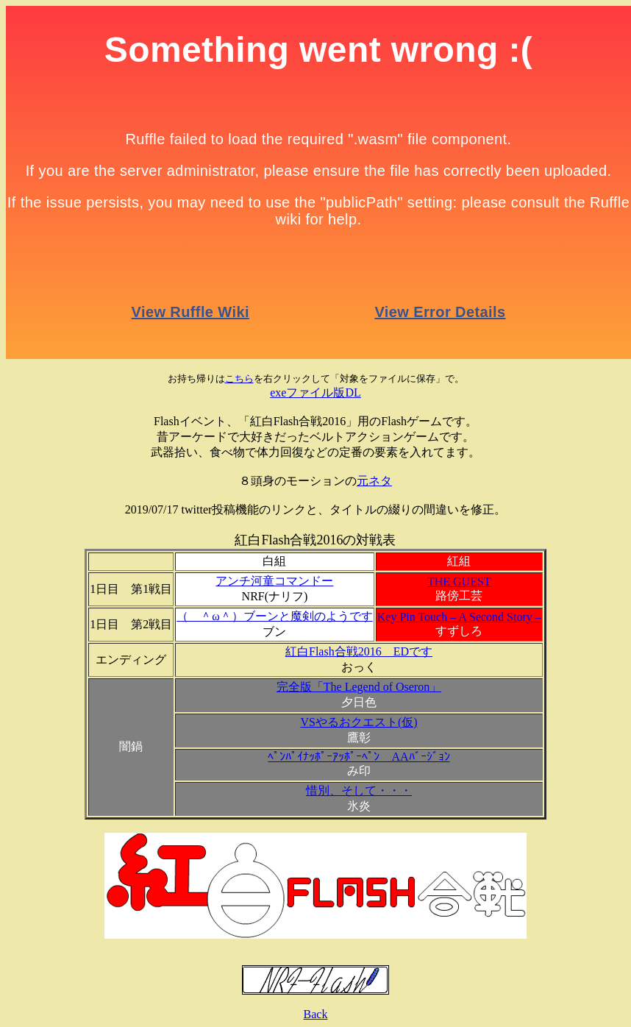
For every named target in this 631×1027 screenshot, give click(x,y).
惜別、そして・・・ (359, 790)
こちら (239, 378)
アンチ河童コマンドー (274, 581)
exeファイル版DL (315, 392)
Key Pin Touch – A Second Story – (459, 617)
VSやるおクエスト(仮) (358, 722)
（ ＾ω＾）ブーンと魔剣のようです (275, 616)
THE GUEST (459, 581)
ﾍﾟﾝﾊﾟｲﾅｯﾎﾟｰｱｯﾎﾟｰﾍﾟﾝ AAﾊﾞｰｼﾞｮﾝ (358, 756)
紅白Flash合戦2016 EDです (358, 651)
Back (316, 1014)
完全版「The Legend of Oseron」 (359, 686)
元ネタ (374, 481)
